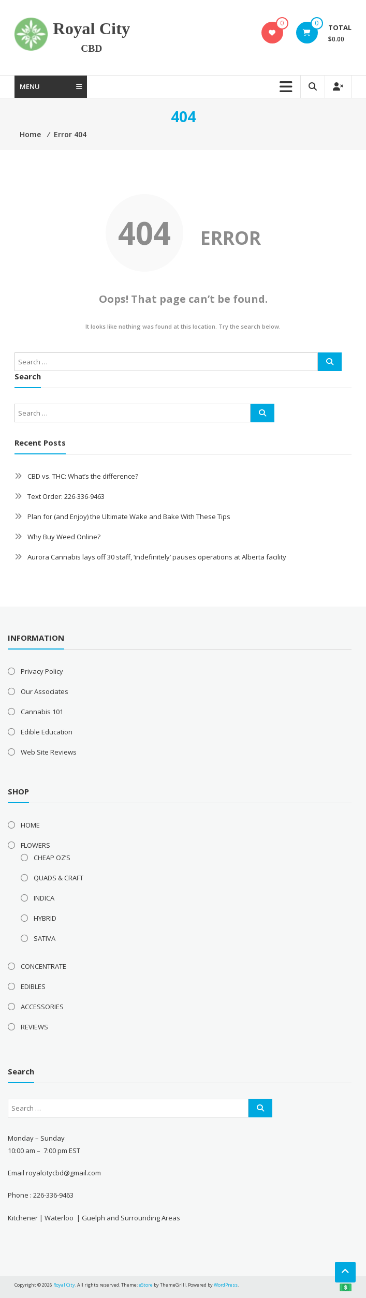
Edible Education (46, 731)
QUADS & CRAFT (58, 877)
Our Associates (44, 691)
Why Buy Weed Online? (63, 536)
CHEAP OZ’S (52, 857)
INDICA (44, 898)
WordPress (226, 1284)
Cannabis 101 (42, 711)
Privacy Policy (42, 671)
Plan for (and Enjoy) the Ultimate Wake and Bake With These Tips (128, 516)
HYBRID (45, 918)
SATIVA (44, 938)
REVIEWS (34, 1026)
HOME (30, 825)
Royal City (91, 28)
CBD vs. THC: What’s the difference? (82, 476)
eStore (146, 1284)
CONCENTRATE (43, 966)
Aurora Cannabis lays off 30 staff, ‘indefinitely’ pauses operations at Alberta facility (156, 557)
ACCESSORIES (42, 1006)
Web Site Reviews (49, 752)
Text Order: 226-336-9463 (66, 496)
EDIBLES (33, 986)
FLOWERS (35, 845)
